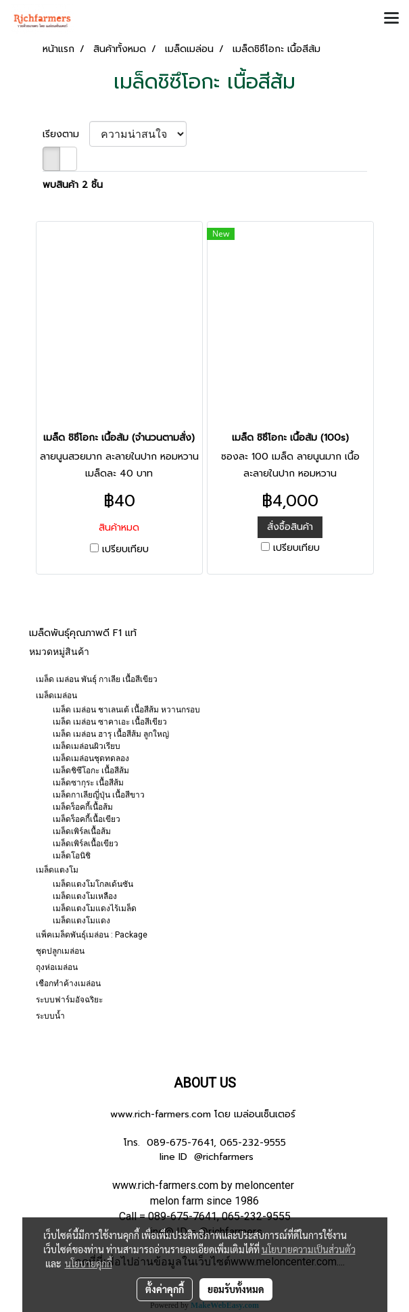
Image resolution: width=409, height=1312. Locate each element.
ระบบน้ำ (50, 1016)
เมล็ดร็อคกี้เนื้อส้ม (83, 807)
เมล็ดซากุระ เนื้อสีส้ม (88, 782)
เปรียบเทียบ (125, 549)
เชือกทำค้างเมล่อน (68, 983)
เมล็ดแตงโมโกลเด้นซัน (93, 884)
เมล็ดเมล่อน (56, 695)
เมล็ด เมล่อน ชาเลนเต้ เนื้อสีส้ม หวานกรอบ (126, 709)
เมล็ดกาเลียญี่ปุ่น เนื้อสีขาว (99, 795)
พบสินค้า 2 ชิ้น (73, 185)
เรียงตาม (66, 134)
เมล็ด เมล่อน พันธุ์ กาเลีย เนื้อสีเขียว (97, 679)
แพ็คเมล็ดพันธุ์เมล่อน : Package (91, 935)
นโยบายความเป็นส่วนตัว (309, 1249)
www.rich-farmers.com (160, 1114)
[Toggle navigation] (391, 19)
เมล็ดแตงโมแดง (81, 920)
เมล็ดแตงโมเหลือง (85, 896)
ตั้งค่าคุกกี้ (164, 1289)
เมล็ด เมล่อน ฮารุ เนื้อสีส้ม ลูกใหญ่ (111, 734)
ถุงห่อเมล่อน (57, 967)
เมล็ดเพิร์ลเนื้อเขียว (85, 843)
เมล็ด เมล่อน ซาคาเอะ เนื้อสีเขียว (110, 722)
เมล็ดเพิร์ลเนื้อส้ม (82, 831)
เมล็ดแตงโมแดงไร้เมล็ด (95, 908)
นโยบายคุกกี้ (88, 1263)
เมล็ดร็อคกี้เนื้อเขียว (86, 819)
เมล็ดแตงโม (57, 870)
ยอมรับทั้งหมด (236, 1289)
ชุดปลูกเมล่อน (60, 951)
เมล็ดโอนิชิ (72, 855)
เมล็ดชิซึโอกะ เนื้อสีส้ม (91, 770)
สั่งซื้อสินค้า (290, 527)
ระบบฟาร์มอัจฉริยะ (69, 999)
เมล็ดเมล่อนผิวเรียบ (86, 746)
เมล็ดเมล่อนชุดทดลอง (91, 758)
